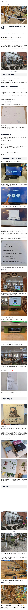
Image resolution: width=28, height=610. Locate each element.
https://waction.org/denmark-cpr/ (7, 39)
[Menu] (26, 1)
